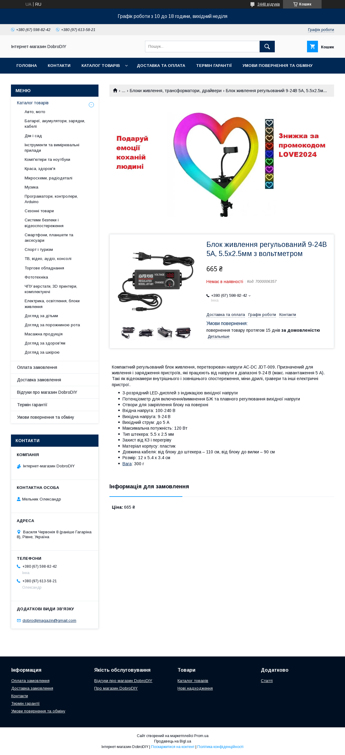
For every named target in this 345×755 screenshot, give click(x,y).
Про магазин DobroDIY (116, 688)
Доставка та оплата (161, 65)
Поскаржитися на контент (173, 747)
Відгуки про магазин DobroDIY (47, 392)
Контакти (59, 65)
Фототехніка (36, 277)
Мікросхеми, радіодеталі (48, 178)
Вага (127, 463)
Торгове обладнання (44, 268)
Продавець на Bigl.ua (172, 741)
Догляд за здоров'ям (45, 343)
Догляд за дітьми (41, 315)
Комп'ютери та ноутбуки (47, 159)
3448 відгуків (268, 4)
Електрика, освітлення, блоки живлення (52, 304)
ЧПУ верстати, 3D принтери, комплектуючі (51, 289)
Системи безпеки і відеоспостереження (44, 223)
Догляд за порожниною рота (52, 325)
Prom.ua (201, 736)
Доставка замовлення (39, 379)
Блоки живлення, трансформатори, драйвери (176, 90)
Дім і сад (33, 135)
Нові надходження (195, 688)
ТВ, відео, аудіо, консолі (48, 258)
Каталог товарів (100, 65)
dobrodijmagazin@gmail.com (49, 620)
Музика (31, 187)
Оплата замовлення (37, 367)
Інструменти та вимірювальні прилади (52, 148)
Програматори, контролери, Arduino (51, 199)
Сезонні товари (39, 211)
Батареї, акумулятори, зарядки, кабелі (55, 124)
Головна (26, 65)
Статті (267, 680)
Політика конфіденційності (220, 747)
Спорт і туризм (39, 249)
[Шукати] (267, 46)
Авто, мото (35, 111)
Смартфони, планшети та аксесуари (49, 238)
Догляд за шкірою (42, 352)
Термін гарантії (214, 65)
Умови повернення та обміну (277, 65)
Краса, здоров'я (40, 168)
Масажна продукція (44, 334)
